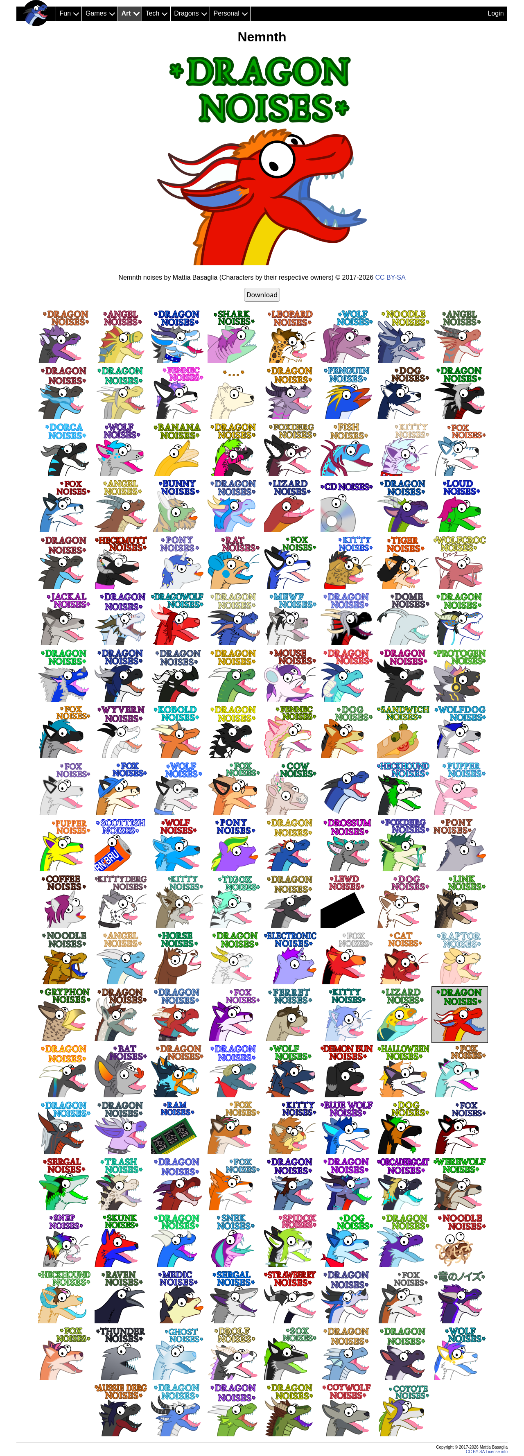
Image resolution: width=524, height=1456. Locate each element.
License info (497, 1451)
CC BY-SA (390, 277)
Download (262, 294)
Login (496, 13)
